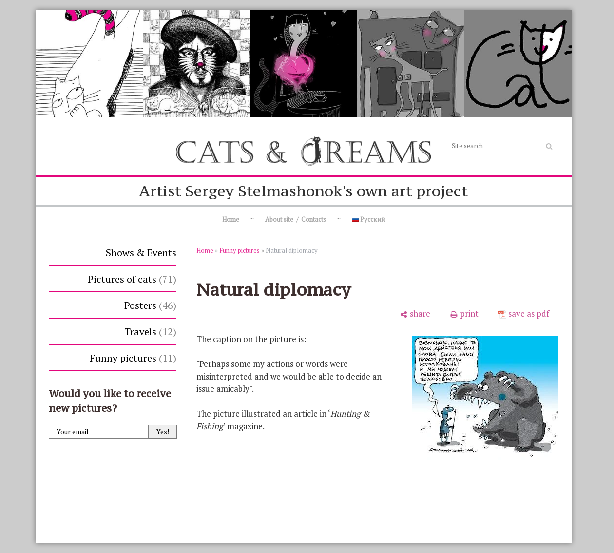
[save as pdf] (523, 314)
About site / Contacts (295, 219)
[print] (464, 314)
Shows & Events (141, 252)
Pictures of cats (132, 279)
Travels (150, 331)
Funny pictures (133, 357)
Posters (150, 305)
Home (230, 219)
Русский (368, 219)
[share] (415, 314)
